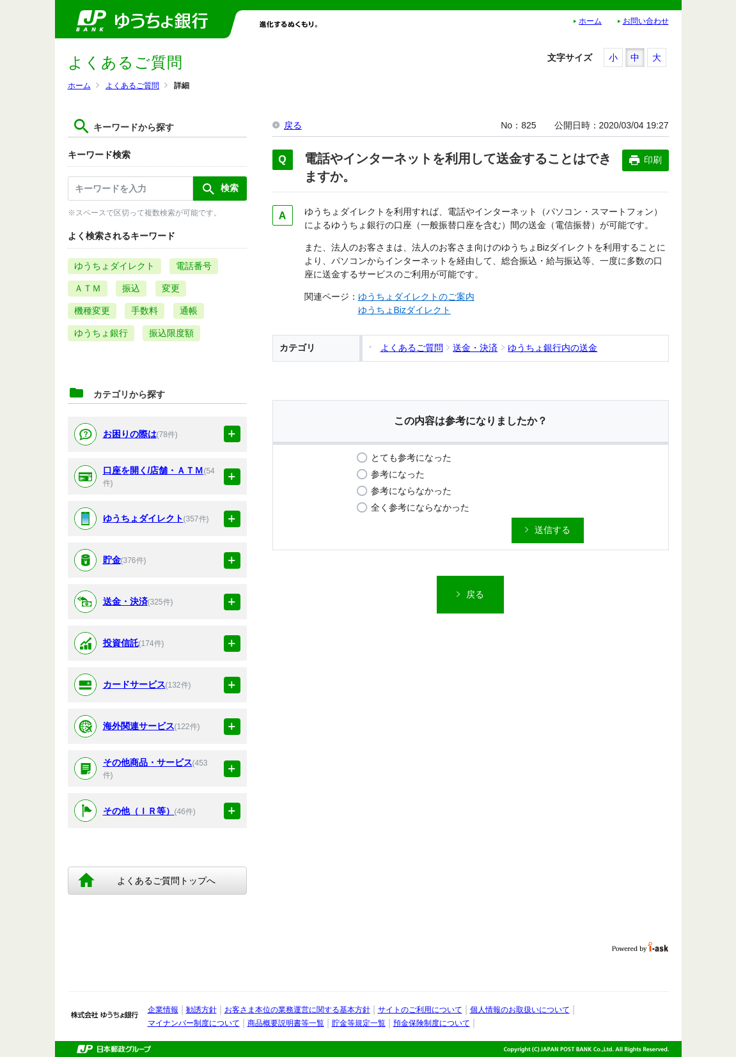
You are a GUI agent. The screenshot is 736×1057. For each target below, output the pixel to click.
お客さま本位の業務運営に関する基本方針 (297, 1009)
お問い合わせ (646, 21)
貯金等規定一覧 (359, 1023)
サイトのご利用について (420, 1009)
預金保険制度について (431, 1023)
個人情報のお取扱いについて (520, 1009)
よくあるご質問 (132, 85)
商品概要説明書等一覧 (285, 1023)
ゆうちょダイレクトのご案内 (416, 296)
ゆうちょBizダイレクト (404, 310)
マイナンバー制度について (194, 1023)
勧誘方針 (201, 1009)
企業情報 (163, 1009)
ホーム (590, 21)
